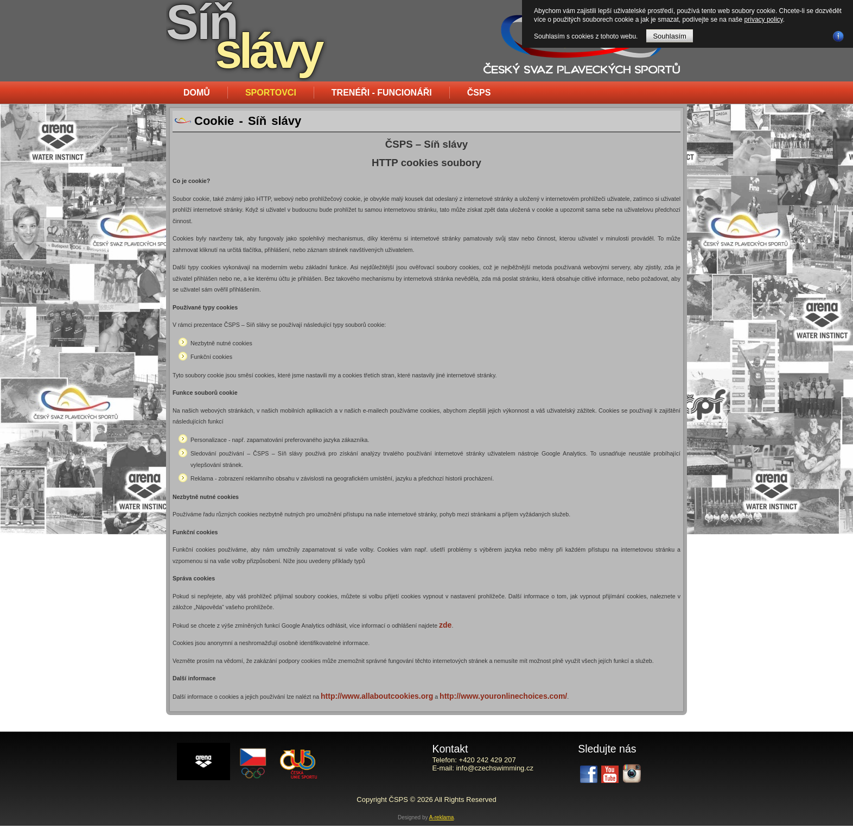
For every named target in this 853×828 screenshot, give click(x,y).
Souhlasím (669, 36)
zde (445, 625)
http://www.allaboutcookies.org (377, 696)
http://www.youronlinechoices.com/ (503, 696)
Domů (196, 92)
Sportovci (270, 92)
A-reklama (441, 820)
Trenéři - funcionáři (382, 92)
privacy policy (763, 19)
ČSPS (479, 92)
